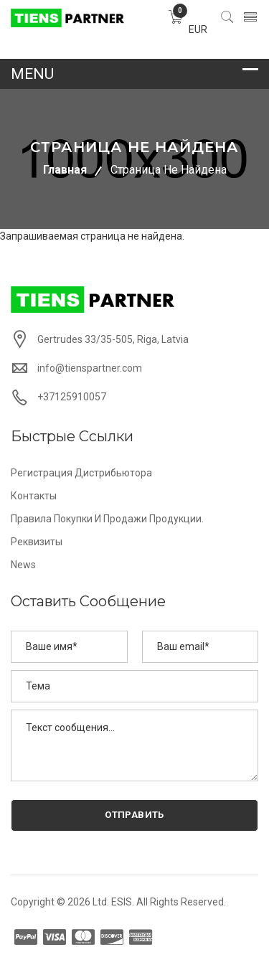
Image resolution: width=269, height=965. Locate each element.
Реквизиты (36, 541)
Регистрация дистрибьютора (81, 473)
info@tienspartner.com (89, 368)
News (23, 564)
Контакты (34, 496)
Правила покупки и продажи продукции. (107, 518)
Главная (65, 169)
